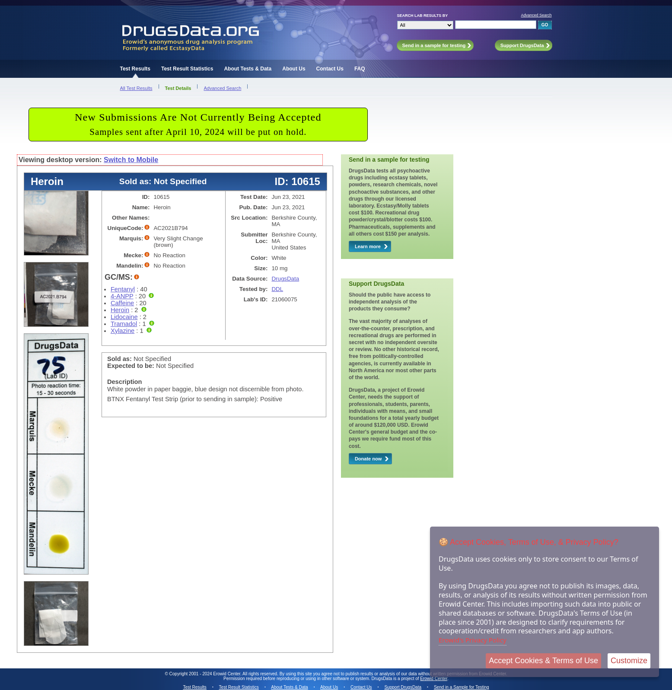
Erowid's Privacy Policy (472, 640)
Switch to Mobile (131, 159)
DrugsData (285, 278)
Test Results (135, 69)
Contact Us (330, 69)
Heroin (120, 310)
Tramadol (124, 323)
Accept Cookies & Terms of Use (543, 660)
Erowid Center (433, 678)
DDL (277, 289)
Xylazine (122, 330)
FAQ (359, 69)
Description (124, 381)
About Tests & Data (247, 69)
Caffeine (122, 303)
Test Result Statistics (187, 69)
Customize (629, 660)
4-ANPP (122, 296)
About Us (293, 69)
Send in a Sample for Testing (461, 687)
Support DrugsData (402, 687)
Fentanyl (123, 289)
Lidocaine (124, 316)
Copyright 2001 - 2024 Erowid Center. (205, 673)
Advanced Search (536, 15)
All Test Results (136, 88)
